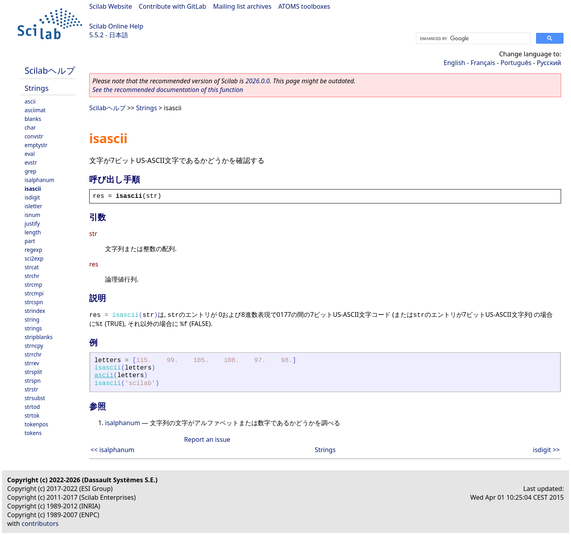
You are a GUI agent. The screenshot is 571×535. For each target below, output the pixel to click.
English (454, 62)
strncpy (34, 345)
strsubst (35, 398)
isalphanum (39, 180)
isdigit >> (546, 449)
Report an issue (207, 439)
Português (515, 62)
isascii (33, 188)
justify (32, 223)
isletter (33, 206)
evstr (31, 162)
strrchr (33, 354)
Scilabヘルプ (50, 70)
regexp (33, 249)
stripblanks (39, 337)
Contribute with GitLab (172, 6)
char (30, 127)
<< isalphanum (112, 449)
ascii (30, 101)
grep (30, 171)
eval (29, 153)
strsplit (33, 372)
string (32, 319)
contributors (40, 523)
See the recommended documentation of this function (167, 89)
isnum (32, 215)
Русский (549, 62)
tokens (33, 433)
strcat (32, 267)
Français (483, 62)
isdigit (32, 197)
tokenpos (36, 424)
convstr (34, 136)
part (30, 241)
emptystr (36, 145)
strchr (32, 276)
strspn (32, 380)
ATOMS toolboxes (304, 6)
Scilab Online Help (116, 26)
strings (33, 328)
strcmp (33, 284)
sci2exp (34, 258)
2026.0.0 (257, 81)
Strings (37, 88)
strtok (32, 415)
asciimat (35, 110)
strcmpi (34, 293)
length (33, 232)
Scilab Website (110, 6)
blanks (33, 119)
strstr (31, 389)
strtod (32, 406)
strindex (35, 310)
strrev (32, 363)
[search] (472, 38)
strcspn (34, 302)
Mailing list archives (242, 6)
